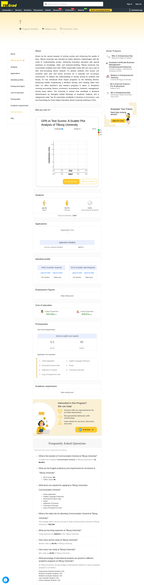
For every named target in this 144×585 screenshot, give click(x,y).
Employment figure (18, 86)
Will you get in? (17, 60)
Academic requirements (19, 105)
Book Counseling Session (100, 10)
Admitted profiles (17, 80)
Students (14, 67)
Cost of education (17, 93)
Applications (15, 73)
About (13, 54)
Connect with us (17, 112)
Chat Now (85, 429)
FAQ (12, 118)
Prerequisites (15, 99)
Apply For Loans (118, 121)
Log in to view (45, 273)
